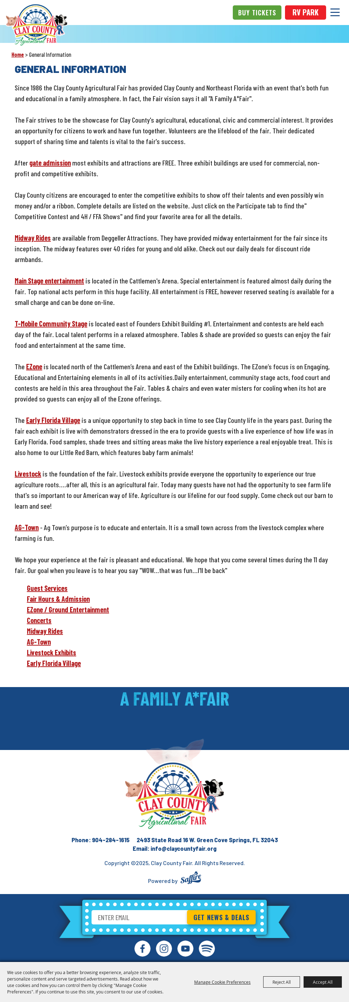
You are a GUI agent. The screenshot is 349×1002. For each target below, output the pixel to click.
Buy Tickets (257, 12)
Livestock (28, 473)
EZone (34, 366)
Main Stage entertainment (49, 280)
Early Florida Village (53, 420)
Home (17, 54)
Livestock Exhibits (51, 652)
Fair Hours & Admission (58, 598)
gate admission (50, 162)
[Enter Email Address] (140, 917)
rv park (306, 12)
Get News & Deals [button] (221, 917)
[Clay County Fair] (36, 25)
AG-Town (27, 527)
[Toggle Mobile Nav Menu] (335, 12)
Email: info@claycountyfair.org (175, 848)
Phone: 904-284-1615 (100, 839)
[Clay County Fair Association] (174, 795)
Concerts (39, 620)
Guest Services (47, 588)
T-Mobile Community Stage (51, 323)
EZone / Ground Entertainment (68, 609)
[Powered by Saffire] (191, 878)
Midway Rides (33, 237)
